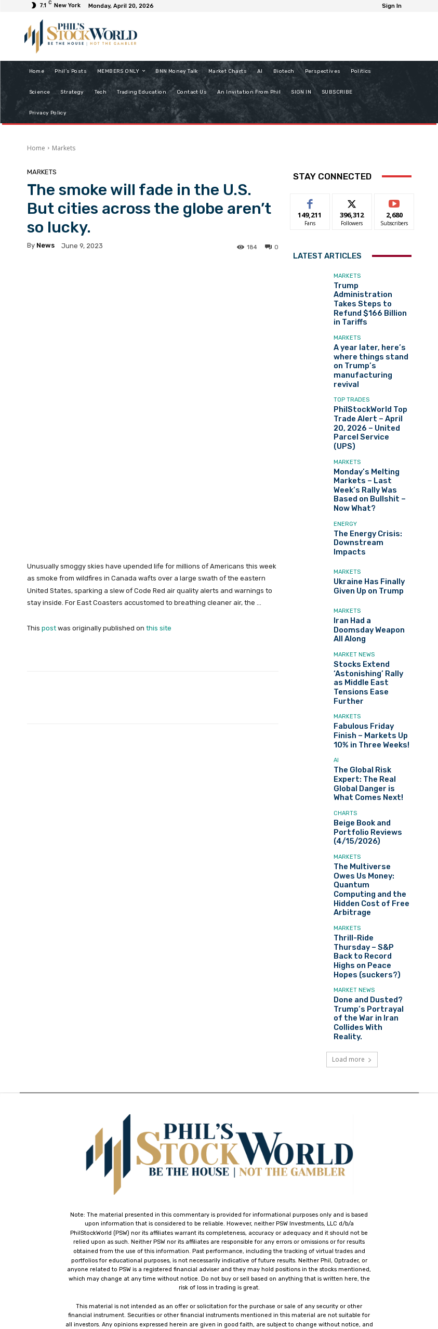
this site (158, 544)
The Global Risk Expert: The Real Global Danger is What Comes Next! (371, 686)
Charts (345, 717)
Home (36, 148)
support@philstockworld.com (238, 1238)
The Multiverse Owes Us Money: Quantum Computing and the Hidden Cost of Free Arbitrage (369, 776)
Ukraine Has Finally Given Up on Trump (370, 512)
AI (336, 670)
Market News (354, 580)
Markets (63, 148)
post (49, 544)
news (45, 245)
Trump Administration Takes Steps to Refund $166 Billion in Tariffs (368, 295)
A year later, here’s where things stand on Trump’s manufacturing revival (371, 338)
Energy (345, 456)
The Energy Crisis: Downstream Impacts (366, 468)
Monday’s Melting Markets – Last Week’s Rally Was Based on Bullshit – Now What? (372, 425)
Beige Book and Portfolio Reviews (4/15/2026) (370, 729)
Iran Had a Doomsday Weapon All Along (365, 555)
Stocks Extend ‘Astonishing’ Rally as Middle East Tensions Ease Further (365, 599)
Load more (352, 901)
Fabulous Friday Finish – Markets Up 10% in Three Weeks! (370, 642)
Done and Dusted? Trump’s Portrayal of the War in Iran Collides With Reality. (371, 867)
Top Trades (351, 362)
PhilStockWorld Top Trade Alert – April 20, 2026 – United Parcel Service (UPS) (371, 381)
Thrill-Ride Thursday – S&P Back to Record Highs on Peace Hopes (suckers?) (372, 823)
